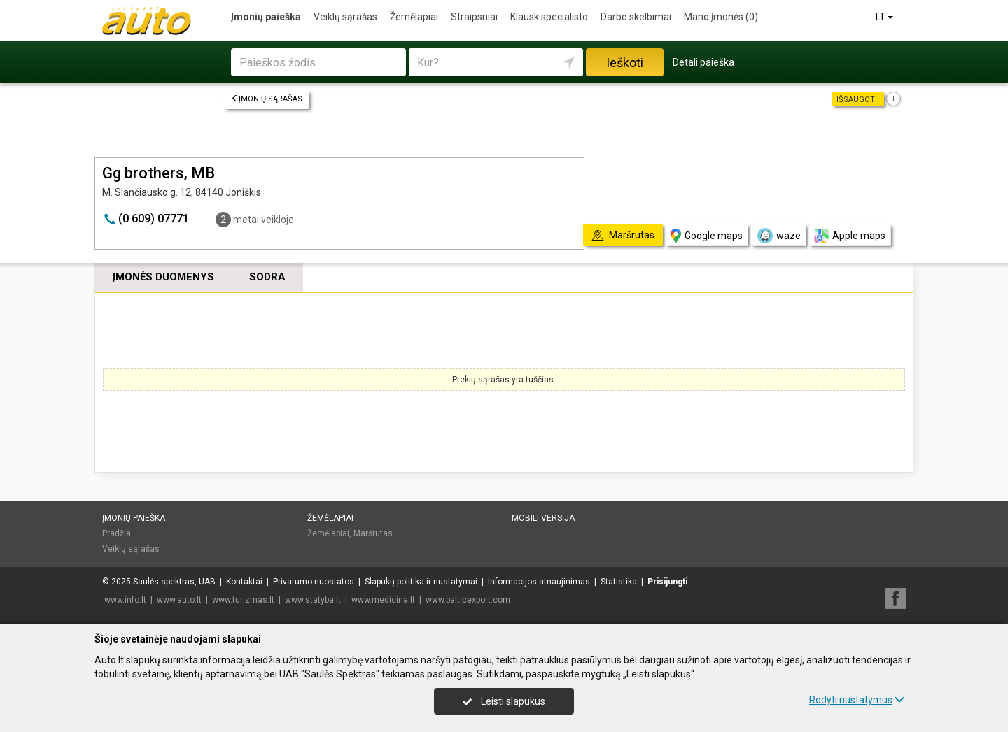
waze (778, 236)
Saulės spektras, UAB (174, 582)
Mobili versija (543, 518)
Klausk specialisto (549, 16)
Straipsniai (474, 16)
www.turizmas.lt (243, 600)
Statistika (619, 582)
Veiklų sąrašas (345, 16)
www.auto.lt (179, 600)
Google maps (707, 236)
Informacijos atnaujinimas (539, 582)
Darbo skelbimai (636, 16)
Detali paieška (703, 62)
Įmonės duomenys (163, 277)
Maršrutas (373, 533)
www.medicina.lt (383, 600)
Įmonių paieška (266, 16)
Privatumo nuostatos (313, 582)
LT (885, 16)
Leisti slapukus (504, 701)
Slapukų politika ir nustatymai (421, 582)
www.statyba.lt (313, 600)
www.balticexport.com (468, 600)
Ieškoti (624, 62)
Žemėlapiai (414, 16)
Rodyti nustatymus (856, 699)
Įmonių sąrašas (266, 98)
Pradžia (116, 533)
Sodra (267, 277)
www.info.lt (125, 600)
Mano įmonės (721, 16)
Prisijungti (667, 582)
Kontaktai (244, 582)
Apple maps (850, 236)
